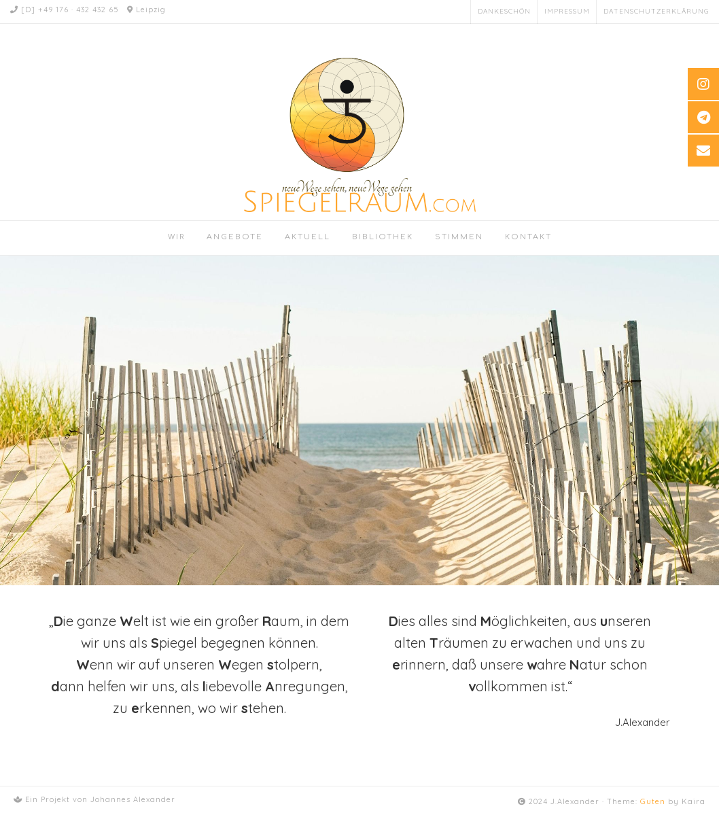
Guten (652, 801)
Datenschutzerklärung (656, 11)
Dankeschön (504, 11)
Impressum (567, 11)
